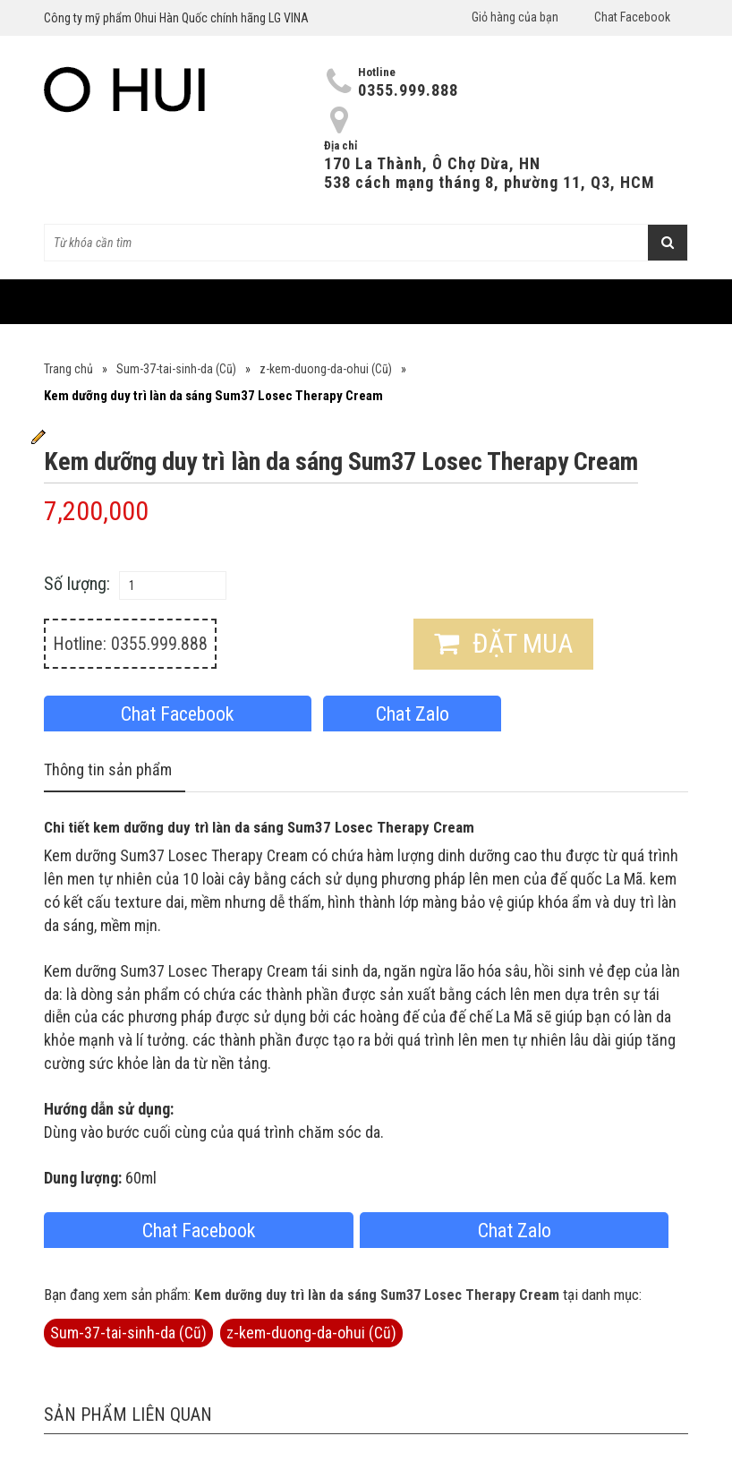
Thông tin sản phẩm (108, 769)
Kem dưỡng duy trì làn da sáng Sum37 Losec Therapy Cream (376, 1294)
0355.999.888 (408, 90)
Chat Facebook (632, 17)
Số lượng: (77, 583)
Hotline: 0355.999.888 (130, 643)
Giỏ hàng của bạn (515, 17)
